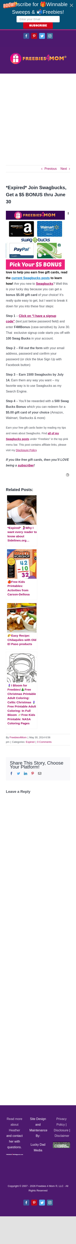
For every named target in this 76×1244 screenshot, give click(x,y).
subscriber (26, 465)
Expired (30, 741)
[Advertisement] (38, 114)
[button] (38, 14)
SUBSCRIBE (38, 25)
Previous (50, 168)
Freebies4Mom (18, 737)
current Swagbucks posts (30, 278)
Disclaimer (62, 1135)
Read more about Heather (14, 1124)
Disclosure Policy (26, 450)
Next (63, 168)
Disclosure (61, 1130)
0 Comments (44, 741)
